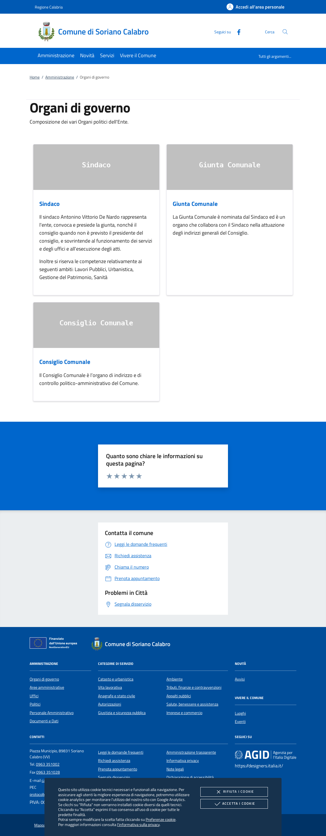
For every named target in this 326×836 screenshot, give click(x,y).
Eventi (240, 721)
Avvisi (240, 679)
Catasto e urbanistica (115, 679)
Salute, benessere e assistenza (192, 704)
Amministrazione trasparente (191, 752)
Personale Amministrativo (52, 713)
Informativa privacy (182, 760)
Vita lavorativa (110, 687)
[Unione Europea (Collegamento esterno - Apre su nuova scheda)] (55, 644)
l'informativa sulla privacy (138, 824)
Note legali (175, 769)
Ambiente (174, 679)
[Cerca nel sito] (285, 32)
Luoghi (240, 713)
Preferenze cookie (161, 819)
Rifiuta (234, 791)
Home (35, 77)
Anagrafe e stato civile (116, 696)
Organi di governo (44, 679)
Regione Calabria (49, 7)
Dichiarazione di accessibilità (190, 777)
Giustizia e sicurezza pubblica (122, 713)
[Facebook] (236, 31)
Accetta (234, 803)
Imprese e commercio (184, 713)
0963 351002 (48, 764)
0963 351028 (48, 772)
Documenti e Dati (44, 721)
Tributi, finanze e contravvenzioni (193, 687)
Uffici (34, 696)
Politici (35, 704)
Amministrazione (59, 77)
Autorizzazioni (109, 704)
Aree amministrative (47, 687)
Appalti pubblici (178, 696)
